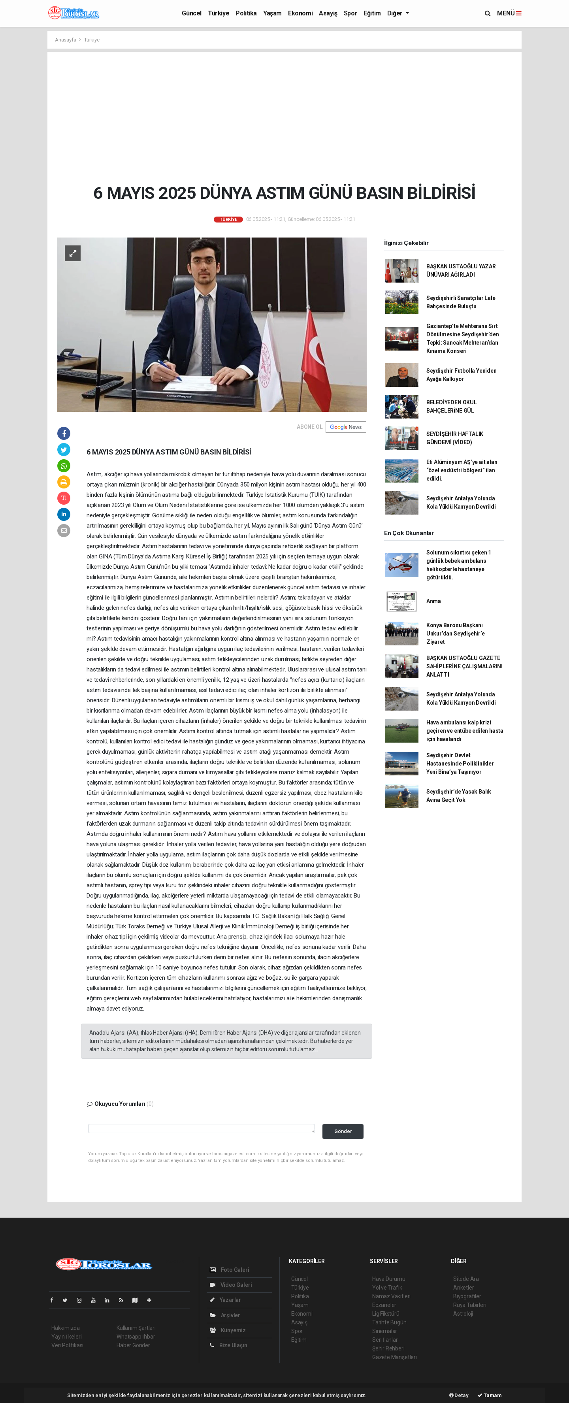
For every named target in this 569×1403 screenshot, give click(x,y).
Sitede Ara (466, 1279)
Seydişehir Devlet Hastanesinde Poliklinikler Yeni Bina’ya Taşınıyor (460, 763)
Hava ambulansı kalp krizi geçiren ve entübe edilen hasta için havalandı (464, 730)
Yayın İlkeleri (66, 1336)
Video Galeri (231, 1285)
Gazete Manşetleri (394, 1357)
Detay (459, 1395)
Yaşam (272, 13)
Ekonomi (300, 13)
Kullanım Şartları (136, 1328)
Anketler (463, 1287)
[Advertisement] (284, 117)
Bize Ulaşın (228, 1345)
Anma (433, 601)
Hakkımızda (65, 1328)
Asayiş (328, 13)
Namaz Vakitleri (391, 1296)
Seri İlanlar (385, 1340)
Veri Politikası (67, 1345)
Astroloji (463, 1314)
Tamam (489, 1395)
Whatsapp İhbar (136, 1336)
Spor (350, 13)
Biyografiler (467, 1296)
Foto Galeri (229, 1270)
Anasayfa (66, 40)
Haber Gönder (133, 1345)
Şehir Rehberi (388, 1348)
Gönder (343, 1131)
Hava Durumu (388, 1279)
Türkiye (218, 13)
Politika (246, 13)
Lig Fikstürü (385, 1314)
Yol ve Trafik (387, 1287)
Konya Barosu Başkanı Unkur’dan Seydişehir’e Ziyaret (455, 633)
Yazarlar (225, 1300)
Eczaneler (384, 1305)
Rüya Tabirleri (469, 1305)
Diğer (395, 13)
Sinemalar (384, 1331)
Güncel (192, 13)
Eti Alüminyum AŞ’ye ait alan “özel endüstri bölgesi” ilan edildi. (461, 470)
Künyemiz (228, 1330)
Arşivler (225, 1315)
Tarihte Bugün (389, 1322)
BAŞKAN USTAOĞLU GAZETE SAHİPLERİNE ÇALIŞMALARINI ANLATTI (464, 666)
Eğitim (372, 13)
